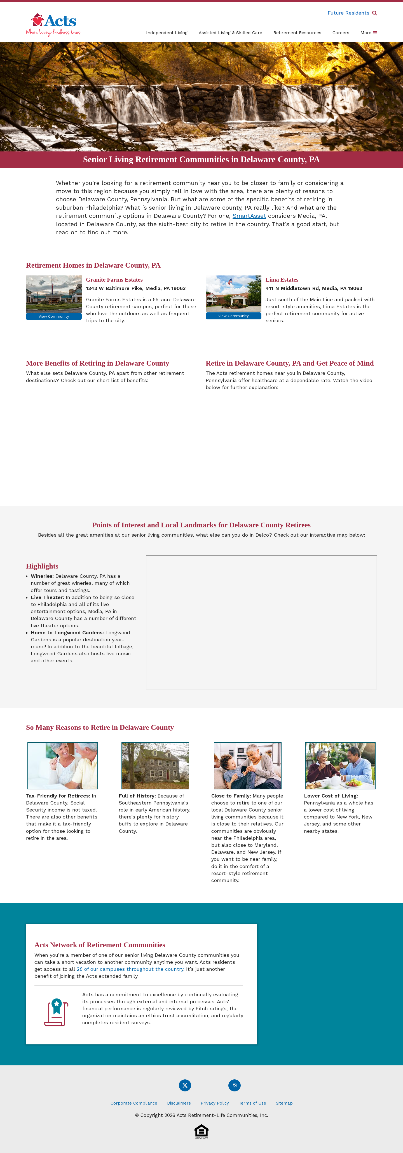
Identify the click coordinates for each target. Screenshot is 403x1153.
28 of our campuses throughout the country (130, 969)
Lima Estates (282, 279)
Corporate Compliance (134, 1103)
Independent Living (167, 32)
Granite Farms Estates (114, 279)
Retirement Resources (297, 32)
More (368, 32)
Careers (340, 32)
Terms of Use (252, 1103)
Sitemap (284, 1103)
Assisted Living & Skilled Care (230, 32)
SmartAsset (249, 215)
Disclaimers (179, 1103)
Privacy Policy (215, 1103)
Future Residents (348, 13)
